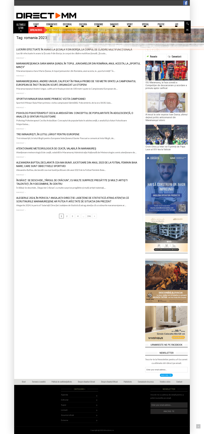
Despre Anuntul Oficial (109, 381)
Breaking (36, 30)
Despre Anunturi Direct (86, 381)
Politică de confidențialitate (62, 381)
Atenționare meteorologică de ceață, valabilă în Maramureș (56, 148)
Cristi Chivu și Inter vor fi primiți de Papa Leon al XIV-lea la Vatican (165, 148)
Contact (179, 381)
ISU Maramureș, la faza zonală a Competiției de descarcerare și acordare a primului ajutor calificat (166, 85)
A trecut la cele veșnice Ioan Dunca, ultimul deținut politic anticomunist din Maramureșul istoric (166, 117)
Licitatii (64, 410)
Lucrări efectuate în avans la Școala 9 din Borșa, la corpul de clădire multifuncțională (74, 49)
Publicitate (128, 381)
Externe (64, 420)
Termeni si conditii (38, 381)
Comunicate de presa (146, 381)
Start (24, 381)
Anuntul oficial (67, 415)
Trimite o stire (165, 381)
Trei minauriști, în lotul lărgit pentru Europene (47, 134)
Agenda (64, 394)
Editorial (64, 400)
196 (89, 216)
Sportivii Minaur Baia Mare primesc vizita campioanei (51, 98)
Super (63, 405)
